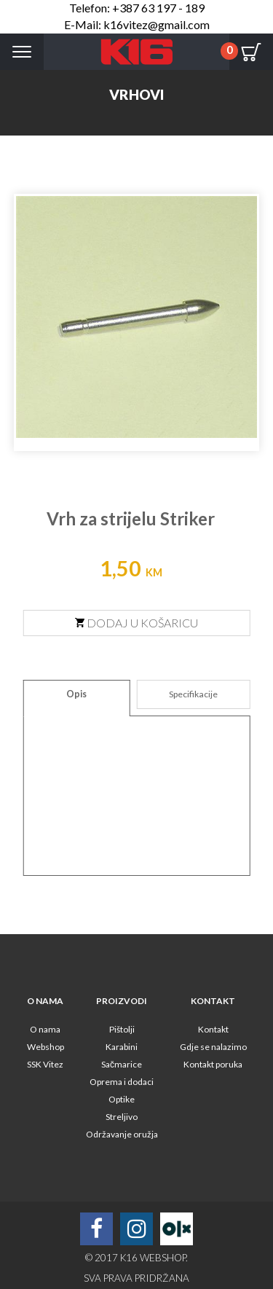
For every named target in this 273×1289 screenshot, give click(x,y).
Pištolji (122, 1029)
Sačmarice (121, 1064)
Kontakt (213, 1029)
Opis (76, 694)
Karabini (122, 1046)
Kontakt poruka (212, 1064)
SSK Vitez (45, 1064)
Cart (251, 52)
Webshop (45, 1046)
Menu (22, 52)
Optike (121, 1099)
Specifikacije (193, 694)
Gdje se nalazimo (213, 1046)
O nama (45, 1029)
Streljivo (122, 1116)
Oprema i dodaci (122, 1081)
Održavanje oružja (122, 1134)
